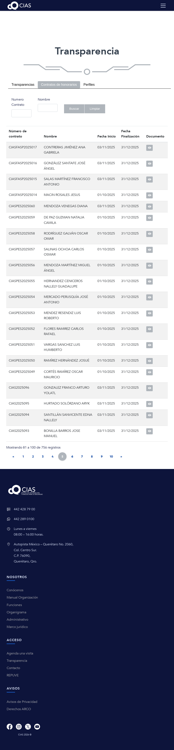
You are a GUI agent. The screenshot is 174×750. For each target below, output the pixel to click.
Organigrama (16, 612)
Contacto (13, 668)
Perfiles (89, 84)
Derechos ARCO (19, 709)
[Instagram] (19, 727)
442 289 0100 (24, 519)
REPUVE (13, 675)
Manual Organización (22, 597)
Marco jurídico (17, 627)
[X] (28, 727)
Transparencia (17, 660)
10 (111, 456)
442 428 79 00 (24, 509)
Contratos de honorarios (59, 84)
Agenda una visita (20, 653)
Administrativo (17, 619)
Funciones (14, 605)
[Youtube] (37, 727)
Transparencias (22, 84)
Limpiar (95, 108)
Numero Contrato (17, 102)
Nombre (44, 99)
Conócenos (15, 590)
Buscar (74, 108)
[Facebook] (10, 727)
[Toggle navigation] (163, 5)
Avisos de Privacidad (22, 702)
